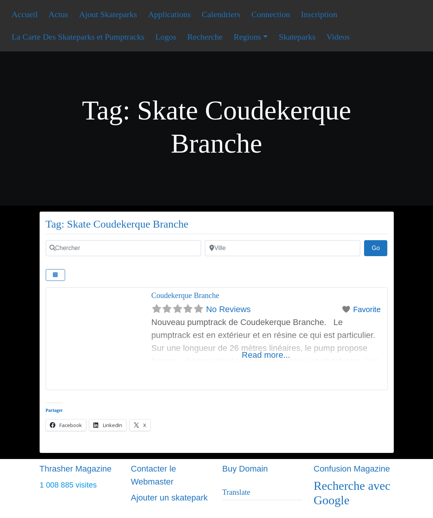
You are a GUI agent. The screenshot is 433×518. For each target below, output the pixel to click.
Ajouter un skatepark (169, 497)
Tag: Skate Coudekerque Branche (117, 224)
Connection (270, 14)
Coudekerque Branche (185, 295)
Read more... (266, 355)
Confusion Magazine (352, 468)
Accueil (24, 14)
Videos (338, 36)
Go (380, 247)
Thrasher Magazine (76, 468)
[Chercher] (123, 248)
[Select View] (56, 275)
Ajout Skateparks (108, 14)
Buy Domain (245, 468)
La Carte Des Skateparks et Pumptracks (77, 36)
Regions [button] (247, 36)
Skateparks (297, 36)
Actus (58, 14)
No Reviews (228, 309)
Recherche (205, 36)
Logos (165, 36)
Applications (169, 14)
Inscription (319, 14)
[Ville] (282, 248)
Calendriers (221, 14)
